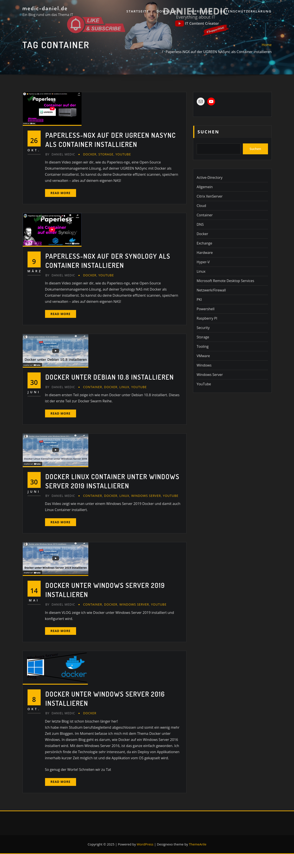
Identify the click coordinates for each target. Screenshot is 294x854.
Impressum (201, 11)
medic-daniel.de (45, 8)
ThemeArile (197, 844)
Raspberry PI (207, 318)
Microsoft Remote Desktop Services (225, 280)
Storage (105, 154)
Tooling (203, 346)
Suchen (208, 132)
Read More (60, 193)
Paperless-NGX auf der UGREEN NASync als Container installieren (219, 51)
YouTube (123, 154)
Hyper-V (203, 262)
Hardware (205, 252)
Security (203, 327)
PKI (199, 299)
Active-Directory (210, 177)
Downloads (169, 11)
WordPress (145, 844)
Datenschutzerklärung (246, 11)
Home (266, 44)
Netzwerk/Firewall (211, 290)
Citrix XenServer (210, 196)
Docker (89, 154)
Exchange (204, 243)
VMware (203, 355)
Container (92, 387)
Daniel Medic (60, 154)
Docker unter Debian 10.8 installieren (109, 377)
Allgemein (205, 186)
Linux (124, 387)
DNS (200, 224)
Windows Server (146, 496)
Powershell (206, 308)
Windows (204, 365)
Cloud (201, 205)
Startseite (137, 11)
